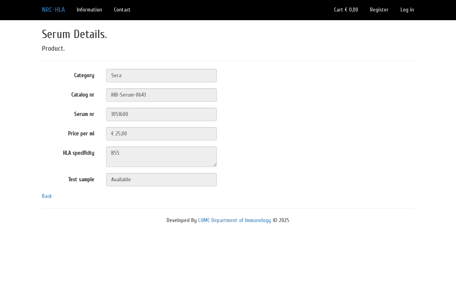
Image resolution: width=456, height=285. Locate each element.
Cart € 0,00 (346, 9)
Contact (122, 9)
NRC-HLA (53, 10)
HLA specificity (78, 153)
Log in (407, 9)
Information (89, 9)
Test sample (81, 179)
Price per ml (81, 133)
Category (84, 75)
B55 (161, 156)
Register (379, 9)
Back (47, 196)
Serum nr (84, 114)
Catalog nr (82, 94)
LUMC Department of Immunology (234, 220)
